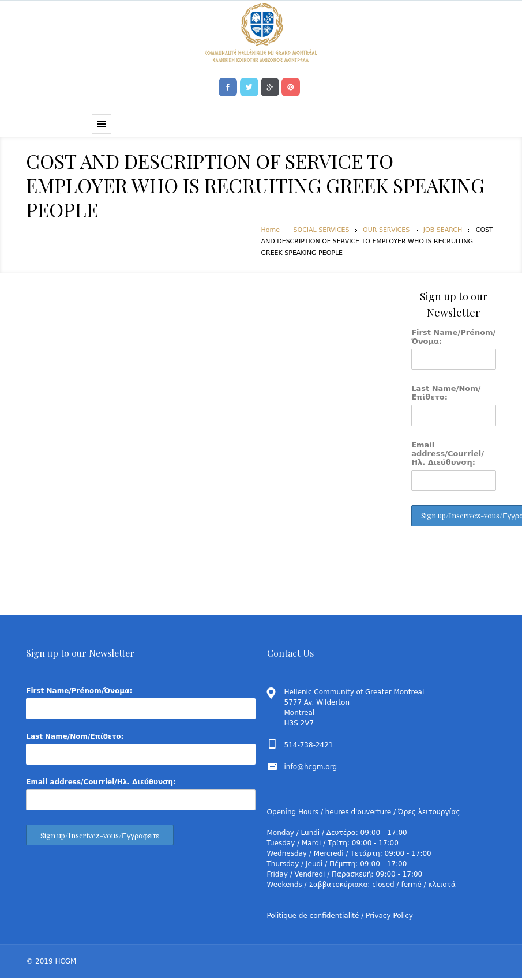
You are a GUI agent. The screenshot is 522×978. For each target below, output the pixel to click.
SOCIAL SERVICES (321, 230)
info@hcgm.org (310, 767)
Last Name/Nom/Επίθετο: (445, 392)
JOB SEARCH (442, 230)
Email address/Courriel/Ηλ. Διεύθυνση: (447, 454)
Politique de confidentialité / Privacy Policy (340, 916)
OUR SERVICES (386, 230)
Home (270, 230)
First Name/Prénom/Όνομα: (453, 336)
